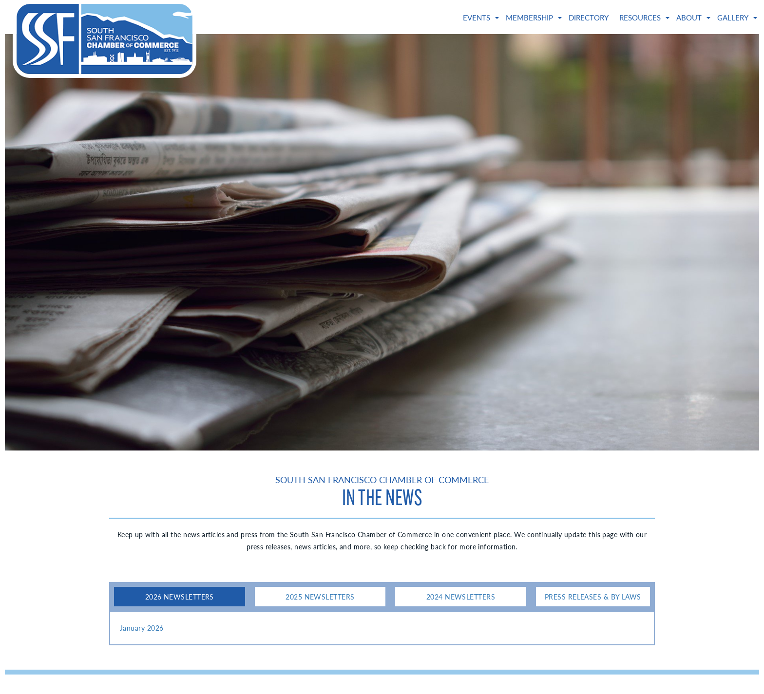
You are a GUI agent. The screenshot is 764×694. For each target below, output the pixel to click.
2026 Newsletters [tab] (179, 596)
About (689, 17)
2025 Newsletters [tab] (320, 596)
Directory (589, 17)
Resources (640, 17)
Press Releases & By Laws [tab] (593, 596)
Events (476, 17)
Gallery (732, 17)
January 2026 (141, 628)
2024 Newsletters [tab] (460, 596)
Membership (529, 17)
